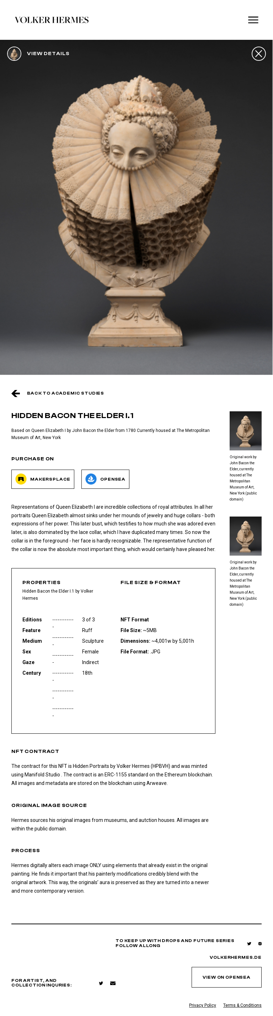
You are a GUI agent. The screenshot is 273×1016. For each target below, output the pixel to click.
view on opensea (227, 977)
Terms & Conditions (242, 1005)
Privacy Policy (202, 1005)
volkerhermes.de (236, 957)
